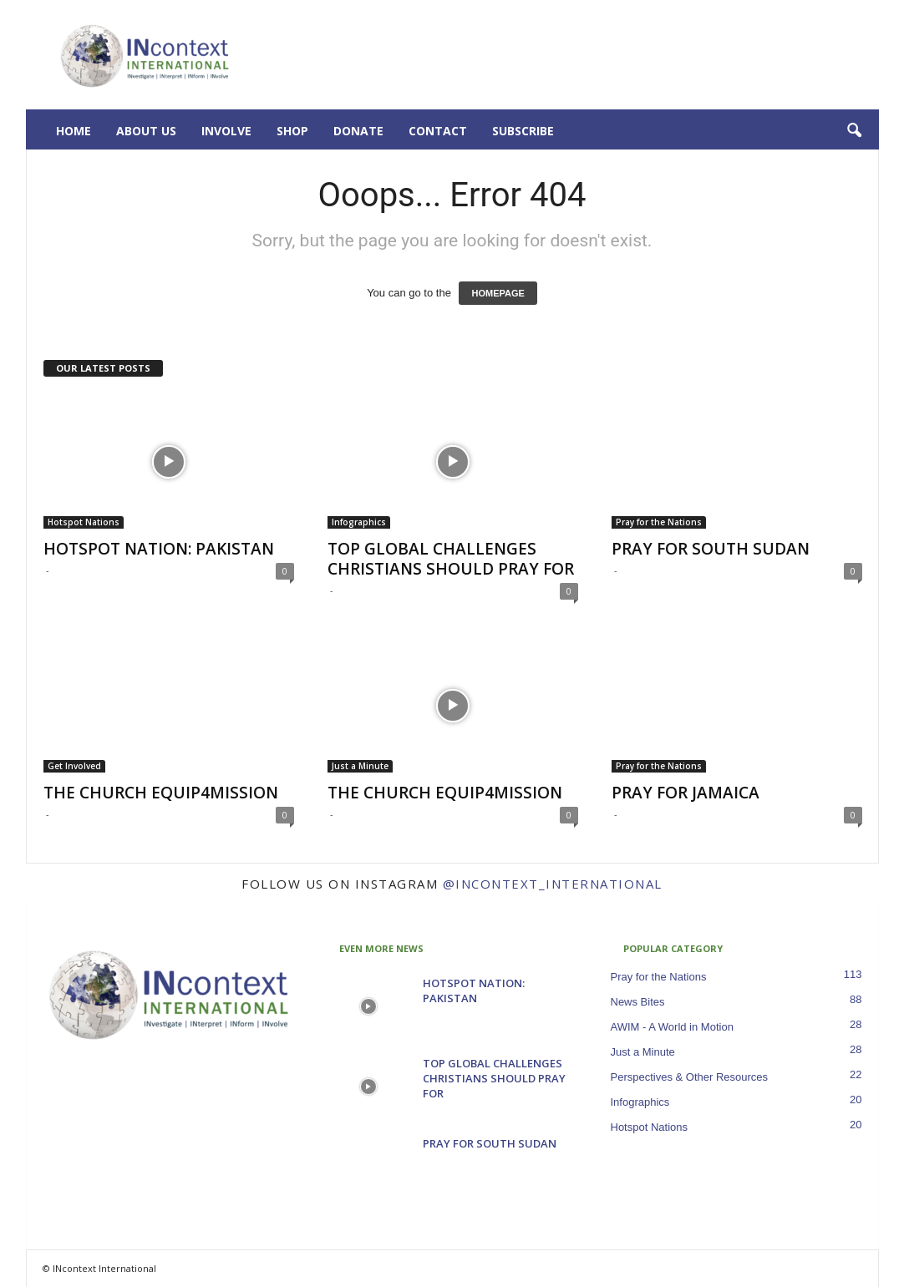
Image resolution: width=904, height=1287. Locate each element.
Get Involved (74, 766)
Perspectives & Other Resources (690, 1077)
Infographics (359, 522)
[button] (853, 131)
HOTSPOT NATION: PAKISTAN (158, 549)
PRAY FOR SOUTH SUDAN (711, 549)
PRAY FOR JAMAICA (685, 792)
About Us (146, 131)
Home (73, 131)
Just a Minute (360, 766)
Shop (292, 131)
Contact (438, 131)
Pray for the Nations (659, 522)
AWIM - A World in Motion (672, 1027)
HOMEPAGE (497, 293)
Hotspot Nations (83, 522)
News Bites (638, 1002)
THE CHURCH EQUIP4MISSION (160, 792)
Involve (226, 131)
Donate (358, 131)
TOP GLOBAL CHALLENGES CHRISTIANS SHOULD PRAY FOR (451, 559)
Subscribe (523, 131)
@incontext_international (553, 883)
